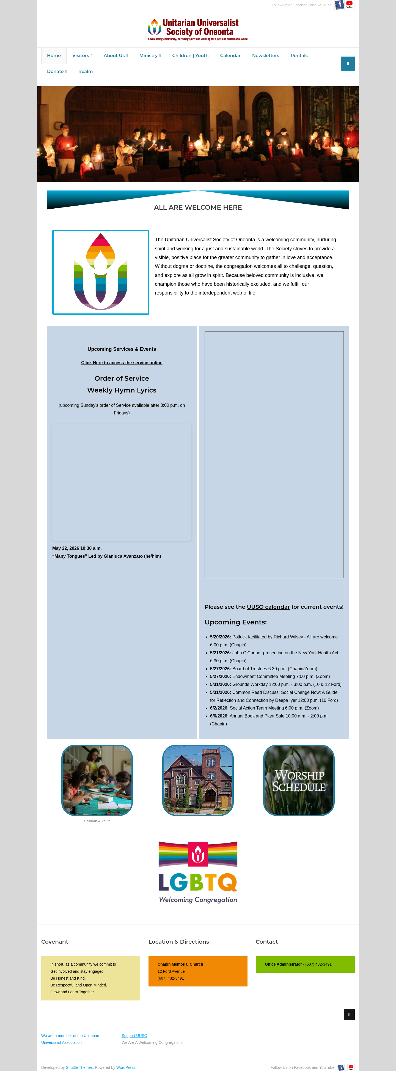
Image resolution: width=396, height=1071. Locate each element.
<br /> (121, 476)
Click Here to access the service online (121, 357)
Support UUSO (134, 1029)
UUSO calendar (268, 601)
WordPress (125, 1061)
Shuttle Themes (79, 1061)
